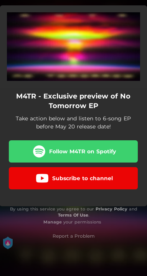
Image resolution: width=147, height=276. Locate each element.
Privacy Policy (111, 209)
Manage (52, 222)
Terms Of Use (73, 215)
